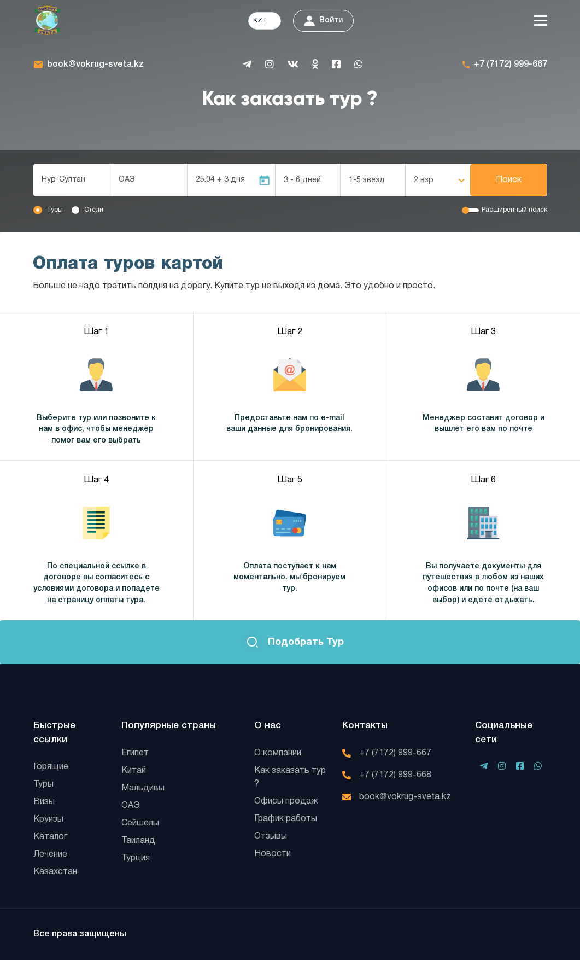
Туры (54, 210)
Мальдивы (143, 788)
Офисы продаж (286, 801)
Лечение (50, 854)
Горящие (50, 767)
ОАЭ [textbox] (127, 179)
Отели (93, 210)
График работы (285, 819)
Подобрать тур (290, 642)
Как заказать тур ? (290, 777)
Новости (272, 854)
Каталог (50, 837)
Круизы (48, 819)
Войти (323, 20)
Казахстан (55, 872)
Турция (135, 858)
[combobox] (71, 180)
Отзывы (270, 836)
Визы (44, 802)
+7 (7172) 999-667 (510, 64)
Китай (133, 771)
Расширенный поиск (514, 210)
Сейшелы (140, 823)
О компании (277, 753)
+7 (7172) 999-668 (395, 775)
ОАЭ (130, 806)
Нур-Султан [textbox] (63, 179)
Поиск (509, 180)
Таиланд (138, 841)
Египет (135, 753)
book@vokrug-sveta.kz (95, 64)
